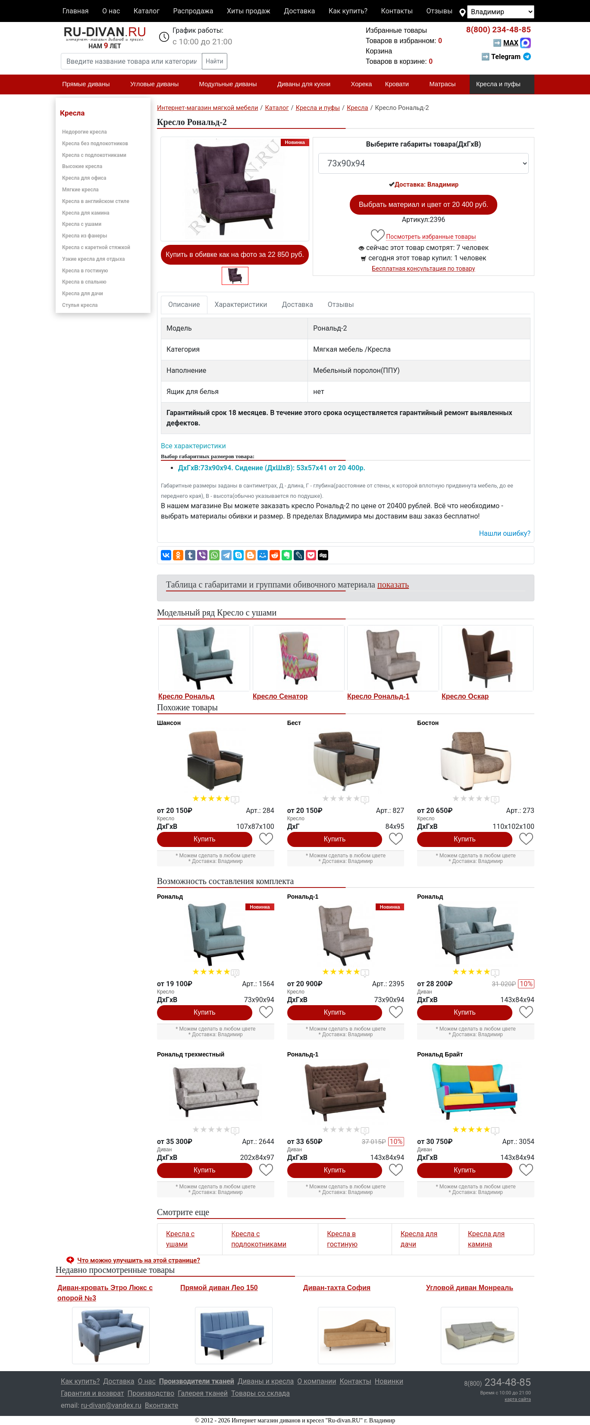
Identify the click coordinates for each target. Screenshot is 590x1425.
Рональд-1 (303, 896)
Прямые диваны (89, 84)
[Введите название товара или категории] (131, 61)
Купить (205, 839)
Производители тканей (196, 1381)
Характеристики (241, 304)
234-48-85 (498, 29)
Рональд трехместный (190, 1054)
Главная (76, 11)
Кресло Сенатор (280, 696)
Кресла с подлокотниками (94, 155)
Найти (214, 61)
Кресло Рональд (186, 696)
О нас (111, 11)
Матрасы (446, 84)
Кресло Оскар (465, 696)
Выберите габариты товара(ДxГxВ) (423, 144)
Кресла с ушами (81, 224)
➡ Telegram (506, 57)
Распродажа (193, 11)
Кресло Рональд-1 (378, 696)
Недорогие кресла (84, 132)
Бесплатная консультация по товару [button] (423, 268)
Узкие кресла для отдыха (93, 259)
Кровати (400, 84)
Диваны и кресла (266, 1381)
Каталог (147, 11)
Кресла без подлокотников (95, 144)
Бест (294, 722)
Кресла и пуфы (502, 84)
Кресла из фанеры (84, 236)
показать (393, 584)
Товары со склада (260, 1393)
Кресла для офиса (84, 178)
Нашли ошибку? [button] (504, 533)
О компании (316, 1381)
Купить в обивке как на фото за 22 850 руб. (235, 254)
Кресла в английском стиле (95, 201)
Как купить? (348, 11)
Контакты (397, 11)
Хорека (361, 84)
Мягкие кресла (80, 190)
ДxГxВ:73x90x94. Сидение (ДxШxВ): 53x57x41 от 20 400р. (271, 468)
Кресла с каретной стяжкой (96, 247)
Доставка (299, 11)
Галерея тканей (203, 1393)
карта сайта (518, 1399)
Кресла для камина (86, 213)
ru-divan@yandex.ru (111, 1405)
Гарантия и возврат (92, 1393)
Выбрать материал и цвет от (423, 204)
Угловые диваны (158, 84)
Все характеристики (193, 446)
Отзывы (440, 11)
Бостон (428, 722)
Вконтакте (161, 1405)
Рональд (170, 896)
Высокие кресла (82, 166)
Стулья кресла (80, 305)
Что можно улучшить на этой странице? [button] (138, 1260)
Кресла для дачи (82, 294)
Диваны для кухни (307, 84)
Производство (151, 1393)
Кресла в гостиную (85, 271)
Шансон (169, 722)
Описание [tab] (184, 304)
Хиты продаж (248, 11)
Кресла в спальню (84, 282)
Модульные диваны (231, 84)
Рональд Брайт (440, 1054)
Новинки (389, 1381)
